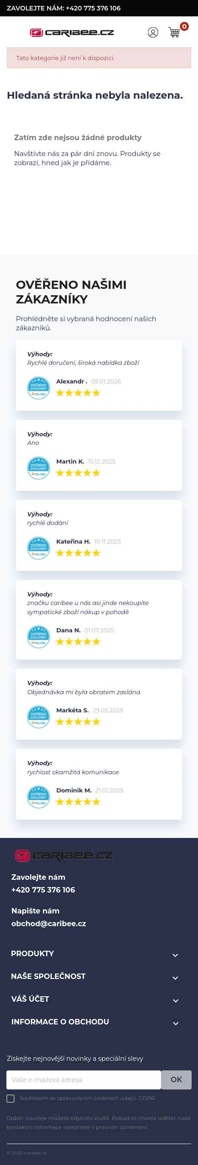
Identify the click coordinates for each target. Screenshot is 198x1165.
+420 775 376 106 (93, 8)
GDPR (147, 1097)
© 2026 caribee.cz (26, 1153)
